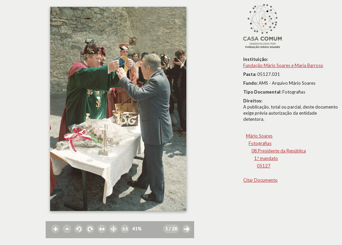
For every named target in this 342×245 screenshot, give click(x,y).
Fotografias (260, 143)
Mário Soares (259, 135)
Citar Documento (260, 180)
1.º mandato (266, 158)
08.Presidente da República (278, 150)
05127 (263, 165)
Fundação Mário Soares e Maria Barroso (283, 65)
